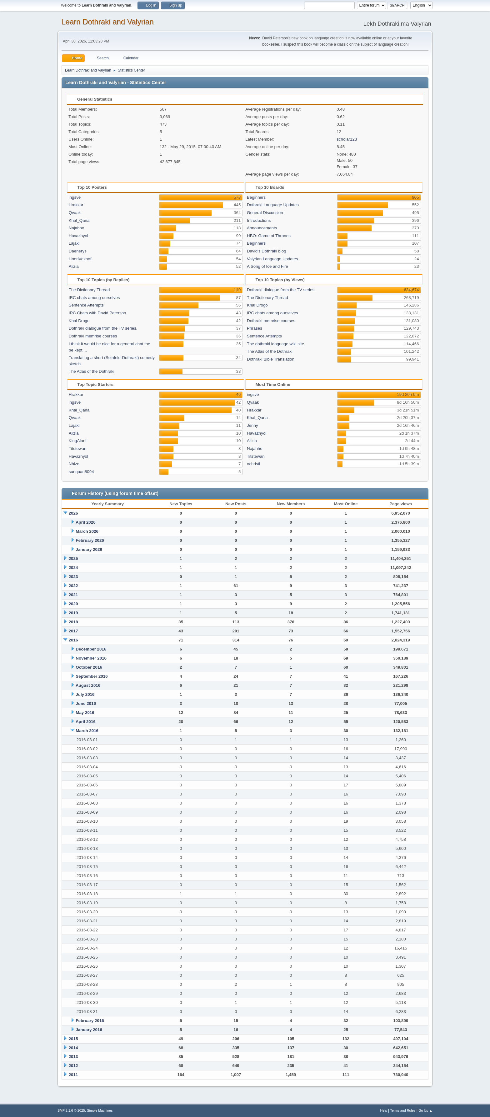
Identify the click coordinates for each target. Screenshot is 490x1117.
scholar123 (347, 139)
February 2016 (90, 1020)
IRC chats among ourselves (94, 297)
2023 (73, 576)
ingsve (75, 197)
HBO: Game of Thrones (269, 235)
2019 (73, 613)
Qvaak (75, 212)
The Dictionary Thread (89, 289)
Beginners (256, 197)
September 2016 (92, 676)
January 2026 (89, 549)
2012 (73, 1065)
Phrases (254, 328)
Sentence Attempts (86, 305)
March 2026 (87, 531)
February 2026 (90, 540)
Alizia (74, 266)
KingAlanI (78, 440)
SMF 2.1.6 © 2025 (71, 1110)
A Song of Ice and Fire (267, 266)
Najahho (76, 228)
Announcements (262, 228)
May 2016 (85, 712)
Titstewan (78, 448)
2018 (73, 622)
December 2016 (91, 649)
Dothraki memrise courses (93, 336)
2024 (73, 567)
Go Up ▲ (425, 1110)
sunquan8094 (81, 471)
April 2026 (86, 522)
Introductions (259, 220)
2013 (73, 1056)
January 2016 (89, 1029)
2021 (73, 594)
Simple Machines (99, 1110)
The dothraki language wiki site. (276, 344)
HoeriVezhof (80, 259)
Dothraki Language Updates (273, 204)
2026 (73, 513)
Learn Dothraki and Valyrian (107, 21)
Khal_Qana (79, 220)
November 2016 (91, 658)
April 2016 (86, 721)
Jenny (252, 425)
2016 (73, 640)
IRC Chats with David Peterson (97, 313)
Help (383, 1110)
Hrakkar (76, 204)
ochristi (253, 463)
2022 (73, 585)
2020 (73, 603)
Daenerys (78, 251)
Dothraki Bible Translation (270, 359)
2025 (73, 558)
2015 (73, 1038)
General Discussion (265, 212)
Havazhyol (78, 235)
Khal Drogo (79, 320)
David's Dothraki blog (266, 251)
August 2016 (88, 685)
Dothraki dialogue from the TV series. (103, 328)
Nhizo (74, 463)
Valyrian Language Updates (272, 259)
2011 (73, 1074)
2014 (73, 1047)
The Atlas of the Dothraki (91, 371)
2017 (73, 631)
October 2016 (89, 667)
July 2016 (85, 694)
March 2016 (87, 730)
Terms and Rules (403, 1110)
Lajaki (74, 243)
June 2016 (86, 703)
